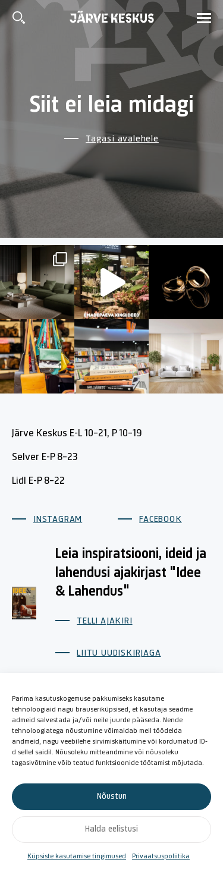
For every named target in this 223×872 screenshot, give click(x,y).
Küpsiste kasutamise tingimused (76, 856)
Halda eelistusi (111, 829)
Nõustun (112, 796)
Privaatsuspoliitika (161, 856)
